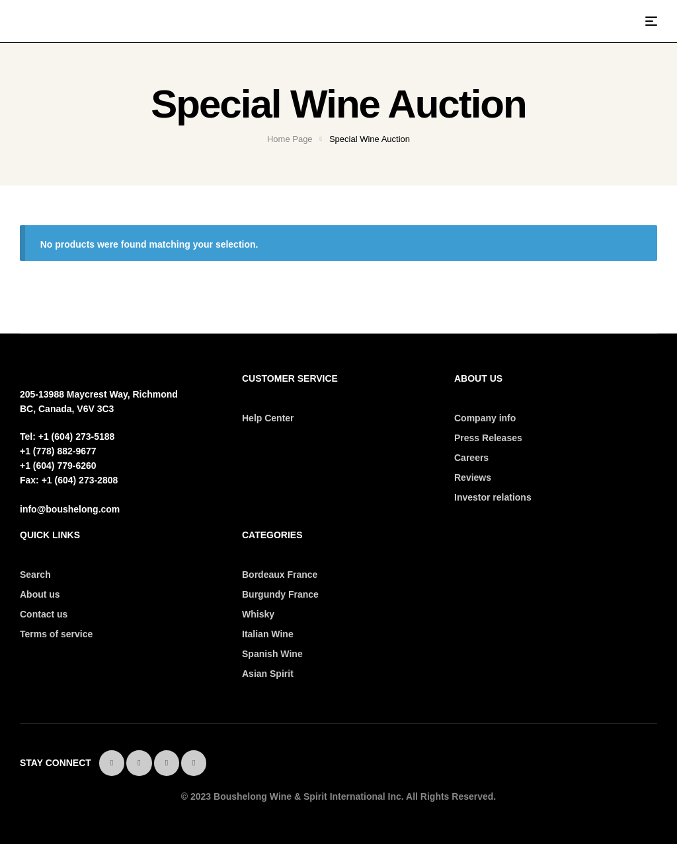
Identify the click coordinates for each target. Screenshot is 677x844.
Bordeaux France (279, 574)
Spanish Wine (272, 654)
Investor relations (493, 497)
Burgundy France (280, 594)
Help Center (268, 418)
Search (35, 574)
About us (40, 594)
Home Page (290, 139)
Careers (471, 457)
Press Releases (488, 438)
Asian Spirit (268, 673)
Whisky (258, 614)
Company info (485, 418)
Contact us (43, 614)
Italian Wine (268, 634)
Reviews (472, 477)
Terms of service (56, 634)
